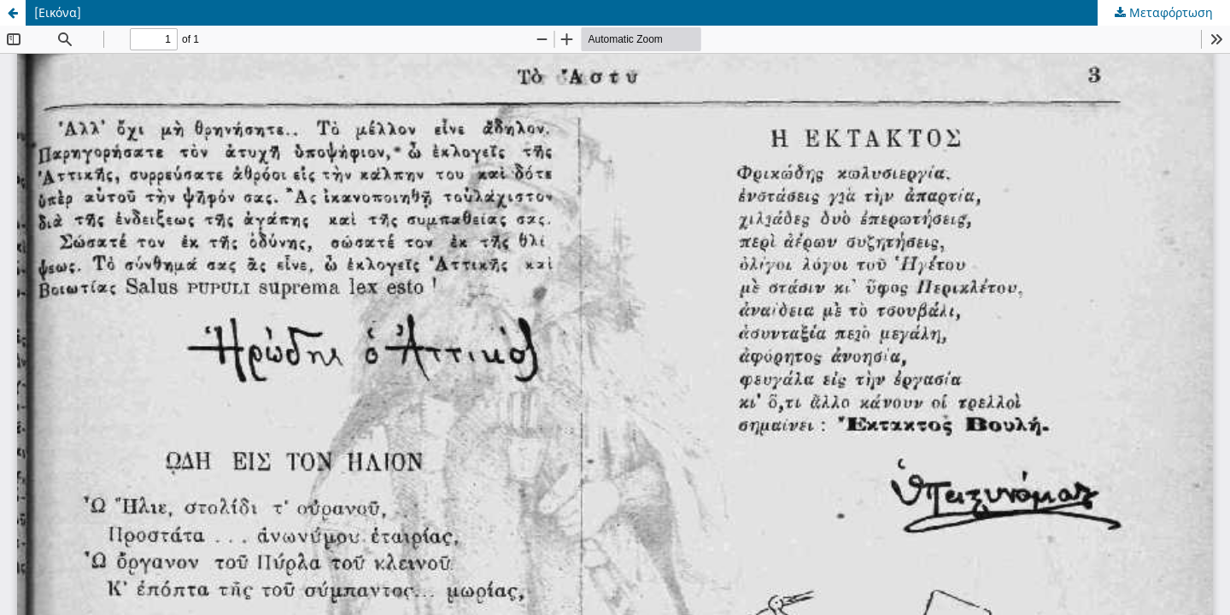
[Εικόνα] (57, 12)
